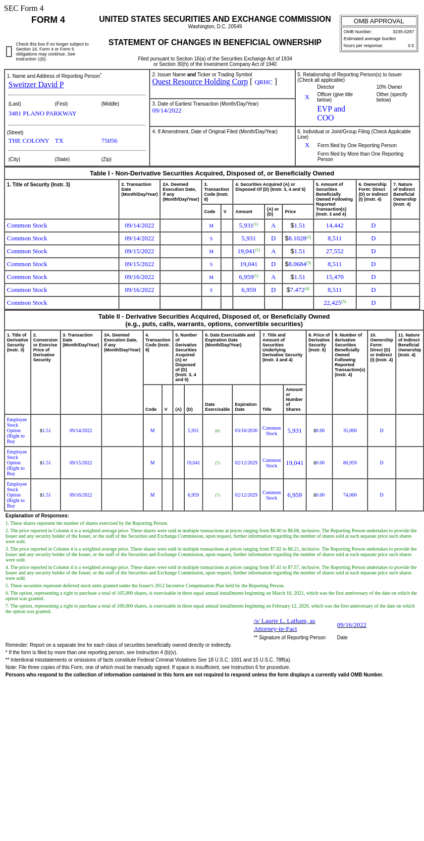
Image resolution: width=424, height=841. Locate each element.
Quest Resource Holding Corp (200, 81)
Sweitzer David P (36, 84)
